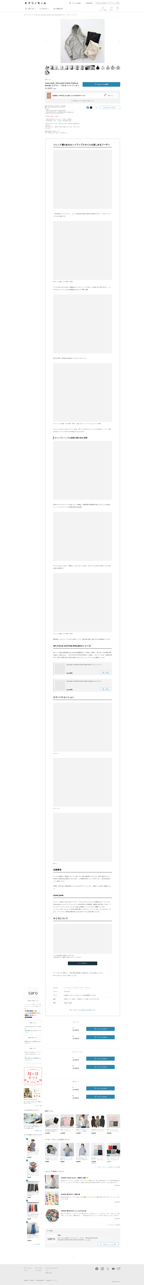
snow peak (67, 991)
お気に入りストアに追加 (109, 1244)
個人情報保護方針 (40, 1280)
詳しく (105, 672)
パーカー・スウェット (85, 987)
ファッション (67, 987)
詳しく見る (39, 1105)
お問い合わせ (48, 1273)
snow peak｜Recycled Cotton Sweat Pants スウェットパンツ (83, 664)
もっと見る (37, 1244)
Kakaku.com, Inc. (116, 1281)
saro (39, 14)
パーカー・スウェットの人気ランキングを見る (108, 1167)
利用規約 (32, 1280)
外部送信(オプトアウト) (51, 1280)
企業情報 (26, 1280)
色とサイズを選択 (101, 84)
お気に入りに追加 (110, 107)
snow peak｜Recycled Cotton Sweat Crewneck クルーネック (83, 681)
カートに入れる (100, 1029)
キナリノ (26, 1270)
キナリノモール (27, 14)
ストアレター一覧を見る (114, 1225)
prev (47, 41)
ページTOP (73, 1258)
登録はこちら (39, 1130)
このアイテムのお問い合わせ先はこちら (84, 1010)
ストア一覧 (34, 14)
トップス (75, 987)
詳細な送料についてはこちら (31, 1030)
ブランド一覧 (38, 1268)
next (118, 41)
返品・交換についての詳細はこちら (33, 1058)
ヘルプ (47, 1270)
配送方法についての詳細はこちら (32, 1041)
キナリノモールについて (51, 1268)
